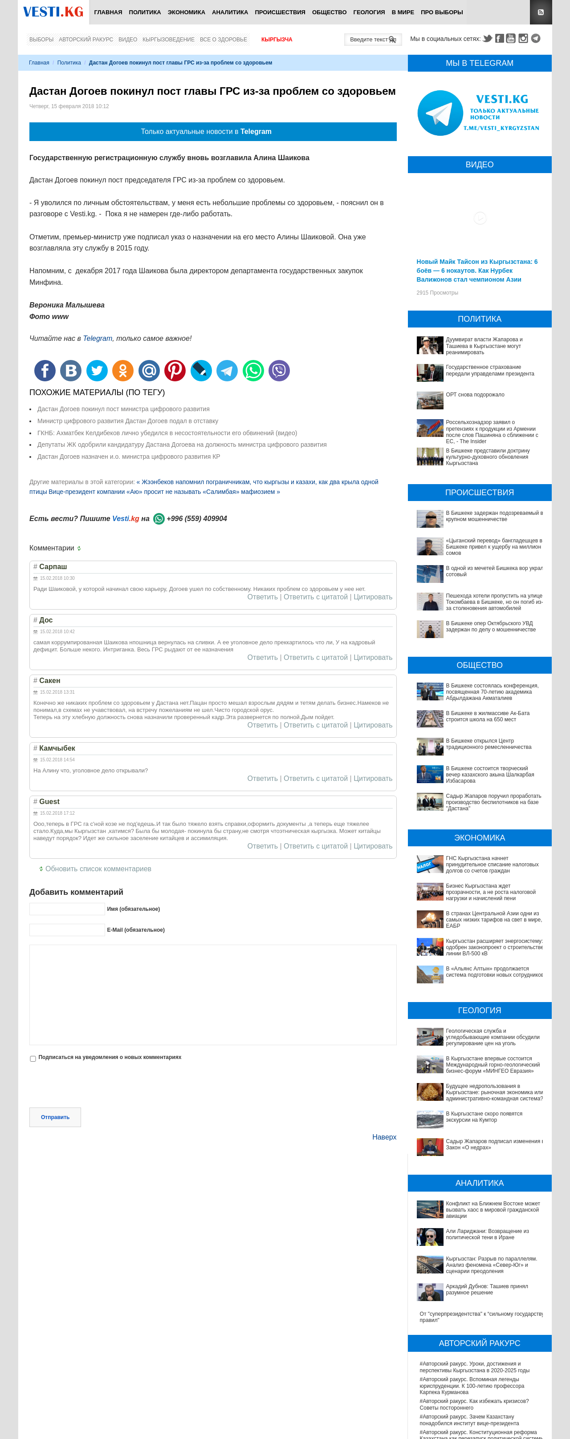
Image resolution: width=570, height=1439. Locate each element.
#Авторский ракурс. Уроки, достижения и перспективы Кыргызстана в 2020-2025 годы (475, 1271)
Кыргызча (277, 39)
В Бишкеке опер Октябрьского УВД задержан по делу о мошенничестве (491, 626)
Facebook (499, 38)
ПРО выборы (442, 12)
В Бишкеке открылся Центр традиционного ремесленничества (489, 744)
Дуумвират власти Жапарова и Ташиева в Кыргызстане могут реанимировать (484, 346)
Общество (329, 12)
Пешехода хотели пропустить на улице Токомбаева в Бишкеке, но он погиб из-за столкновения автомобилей (494, 602)
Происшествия (280, 12)
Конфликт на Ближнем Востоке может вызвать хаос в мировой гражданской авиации (478, 1158)
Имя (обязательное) (133, 909)
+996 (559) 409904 (197, 518)
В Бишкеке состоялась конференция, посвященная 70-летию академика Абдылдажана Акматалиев (492, 692)
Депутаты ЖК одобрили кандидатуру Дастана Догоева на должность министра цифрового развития (182, 444)
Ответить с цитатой (316, 597)
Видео (127, 39)
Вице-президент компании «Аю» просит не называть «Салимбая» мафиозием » (164, 491)
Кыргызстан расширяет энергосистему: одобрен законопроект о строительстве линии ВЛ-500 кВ (495, 947)
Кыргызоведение (168, 39)
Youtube (512, 38)
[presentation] (97, 1085)
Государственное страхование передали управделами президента (490, 370)
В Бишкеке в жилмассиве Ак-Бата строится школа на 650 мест (488, 716)
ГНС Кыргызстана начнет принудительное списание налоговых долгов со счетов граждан (492, 864)
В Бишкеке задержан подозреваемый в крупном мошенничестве (494, 516)
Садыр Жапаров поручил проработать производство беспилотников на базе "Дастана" (494, 802)
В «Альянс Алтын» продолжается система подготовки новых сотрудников (495, 972)
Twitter (487, 38)
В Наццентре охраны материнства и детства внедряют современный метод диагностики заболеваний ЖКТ (475, 1408)
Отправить (55, 1117)
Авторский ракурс (86, 39)
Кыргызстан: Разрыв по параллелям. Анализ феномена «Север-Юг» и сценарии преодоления (481, 1190)
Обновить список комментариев (98, 869)
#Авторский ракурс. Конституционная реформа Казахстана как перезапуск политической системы (482, 1339)
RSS (541, 12)
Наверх (384, 1137)
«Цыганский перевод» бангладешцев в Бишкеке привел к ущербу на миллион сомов (494, 547)
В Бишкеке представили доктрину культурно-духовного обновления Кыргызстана (488, 457)
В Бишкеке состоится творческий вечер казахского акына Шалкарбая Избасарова (490, 774)
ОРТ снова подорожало (475, 395)
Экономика (186, 12)
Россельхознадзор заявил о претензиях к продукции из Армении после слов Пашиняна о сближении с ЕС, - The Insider (492, 432)
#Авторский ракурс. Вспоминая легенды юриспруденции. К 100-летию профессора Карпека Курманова (472, 1289)
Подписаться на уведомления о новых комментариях (109, 1057)
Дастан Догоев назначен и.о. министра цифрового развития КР (128, 456)
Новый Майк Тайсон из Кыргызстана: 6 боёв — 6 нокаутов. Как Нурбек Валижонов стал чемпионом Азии (477, 270)
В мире (403, 12)
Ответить (263, 597)
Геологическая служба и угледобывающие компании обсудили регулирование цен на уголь (480, 1034)
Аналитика (230, 12)
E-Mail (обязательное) (136, 930)
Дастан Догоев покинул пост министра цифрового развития (123, 408)
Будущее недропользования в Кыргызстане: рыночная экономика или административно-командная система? (474, 1074)
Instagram (524, 38)
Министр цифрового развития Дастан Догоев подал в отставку (127, 420)
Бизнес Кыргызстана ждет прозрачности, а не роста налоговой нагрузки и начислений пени (491, 892)
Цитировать (373, 597)
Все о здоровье (223, 39)
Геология (369, 12)
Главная (108, 12)
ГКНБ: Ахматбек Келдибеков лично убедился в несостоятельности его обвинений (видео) (167, 433)
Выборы (41, 39)
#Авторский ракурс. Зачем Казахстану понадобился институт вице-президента (469, 1324)
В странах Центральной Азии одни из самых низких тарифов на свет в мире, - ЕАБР (496, 920)
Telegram (537, 38)
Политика (145, 12)
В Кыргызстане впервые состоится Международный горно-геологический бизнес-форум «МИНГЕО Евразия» (477, 1052)
